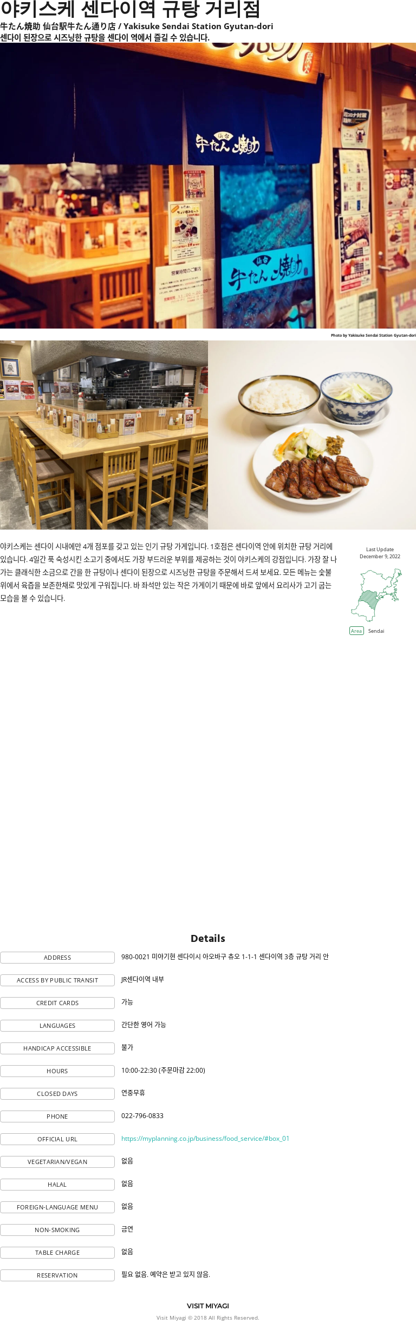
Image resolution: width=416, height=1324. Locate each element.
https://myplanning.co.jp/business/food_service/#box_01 (205, 1138)
